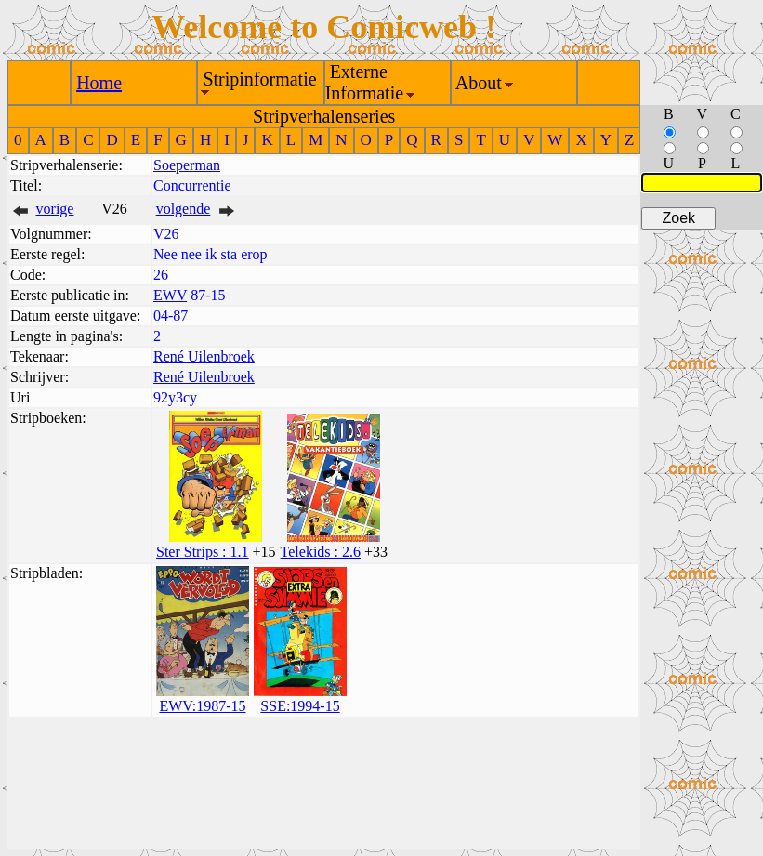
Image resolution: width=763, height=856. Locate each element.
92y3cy (175, 397)
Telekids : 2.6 (321, 552)
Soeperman (186, 165)
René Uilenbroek (204, 356)
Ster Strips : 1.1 (202, 552)
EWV (170, 295)
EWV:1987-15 (202, 706)
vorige (55, 209)
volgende (183, 209)
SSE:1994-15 (299, 706)
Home (99, 82)
